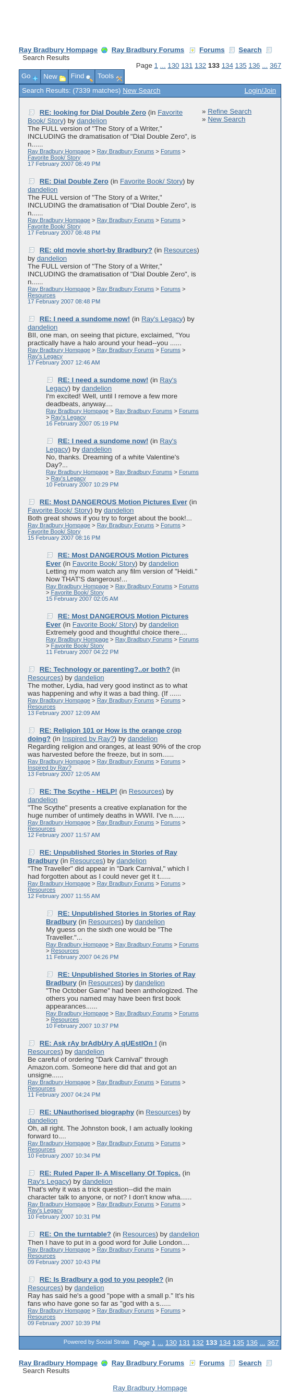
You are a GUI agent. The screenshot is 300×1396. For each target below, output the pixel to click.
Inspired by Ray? (88, 739)
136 (254, 65)
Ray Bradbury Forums (148, 50)
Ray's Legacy (162, 319)
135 (241, 65)
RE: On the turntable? (75, 1234)
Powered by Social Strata (96, 1342)
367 (275, 65)
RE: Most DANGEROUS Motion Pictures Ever (113, 502)
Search (249, 50)
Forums (212, 50)
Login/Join (260, 90)
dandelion (92, 121)
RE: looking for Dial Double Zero (93, 112)
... (163, 65)
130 (173, 65)
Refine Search (229, 111)
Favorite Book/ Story (54, 157)
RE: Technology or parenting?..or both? (105, 669)
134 (227, 65)
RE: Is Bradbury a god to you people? (101, 1279)
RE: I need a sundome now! (85, 319)
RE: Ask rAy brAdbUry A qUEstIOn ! (98, 1043)
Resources (180, 250)
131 (187, 65)
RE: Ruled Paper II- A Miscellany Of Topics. (110, 1173)
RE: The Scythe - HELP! (78, 791)
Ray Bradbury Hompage (58, 50)
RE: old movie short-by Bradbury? (96, 250)
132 (200, 65)
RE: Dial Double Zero (74, 181)
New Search (141, 90)
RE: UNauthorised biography (87, 1112)
